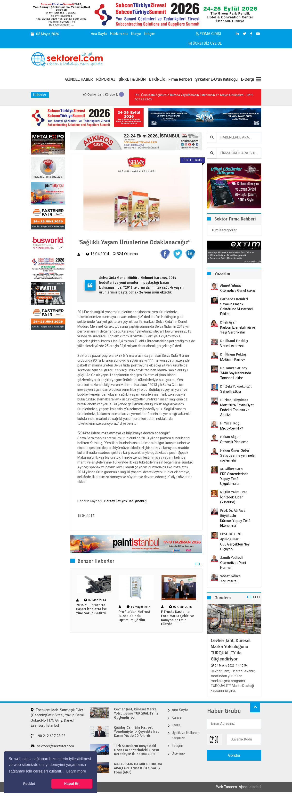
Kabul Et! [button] (72, 784)
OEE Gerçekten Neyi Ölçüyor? (235, 546)
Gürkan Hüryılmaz (234, 400)
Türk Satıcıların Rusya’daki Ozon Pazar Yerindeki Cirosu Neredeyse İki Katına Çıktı (136, 750)
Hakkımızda (119, 34)
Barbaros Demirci (234, 299)
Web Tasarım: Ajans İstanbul (238, 787)
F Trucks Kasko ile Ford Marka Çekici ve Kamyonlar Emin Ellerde (177, 618)
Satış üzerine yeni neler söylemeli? (238, 458)
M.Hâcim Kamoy (232, 359)
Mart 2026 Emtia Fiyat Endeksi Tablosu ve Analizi (237, 410)
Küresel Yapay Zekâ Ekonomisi (235, 523)
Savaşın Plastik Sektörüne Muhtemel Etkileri (236, 309)
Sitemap (178, 753)
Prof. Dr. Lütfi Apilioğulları (230, 536)
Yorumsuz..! (229, 581)
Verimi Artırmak (232, 346)
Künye (136, 34)
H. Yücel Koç (229, 423)
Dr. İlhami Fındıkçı (234, 341)
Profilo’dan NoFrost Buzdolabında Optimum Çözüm (134, 616)
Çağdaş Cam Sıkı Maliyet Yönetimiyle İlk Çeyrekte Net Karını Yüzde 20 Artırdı (136, 732)
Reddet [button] (29, 784)
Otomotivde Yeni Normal (233, 565)
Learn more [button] (76, 771)
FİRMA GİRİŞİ (208, 34)
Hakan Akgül (229, 437)
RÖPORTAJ (105, 79)
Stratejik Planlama (234, 442)
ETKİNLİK (157, 79)
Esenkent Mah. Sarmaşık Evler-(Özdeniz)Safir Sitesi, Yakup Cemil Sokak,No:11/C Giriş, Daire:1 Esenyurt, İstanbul (58, 718)
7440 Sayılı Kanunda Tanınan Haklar (235, 375)
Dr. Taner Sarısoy (233, 368)
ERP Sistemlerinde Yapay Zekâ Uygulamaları (234, 479)
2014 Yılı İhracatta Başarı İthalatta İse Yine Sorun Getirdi (91, 609)
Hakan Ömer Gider (235, 450)
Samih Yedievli (231, 558)
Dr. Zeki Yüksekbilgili (236, 386)
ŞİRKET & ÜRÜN (132, 79)
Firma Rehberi (180, 79)
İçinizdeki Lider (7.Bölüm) (231, 499)
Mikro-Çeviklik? (231, 428)
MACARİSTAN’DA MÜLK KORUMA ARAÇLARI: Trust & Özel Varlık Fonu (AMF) (138, 768)
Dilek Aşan (228, 322)
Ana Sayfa (99, 34)
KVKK (176, 725)
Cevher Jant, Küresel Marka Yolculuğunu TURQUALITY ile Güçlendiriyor (231, 650)
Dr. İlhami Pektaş (233, 354)
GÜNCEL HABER (79, 79)
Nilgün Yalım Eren (234, 492)
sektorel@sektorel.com (52, 746)
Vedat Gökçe (230, 576)
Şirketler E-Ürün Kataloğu (216, 79)
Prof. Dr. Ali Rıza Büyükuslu (232, 513)
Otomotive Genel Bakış (237, 291)
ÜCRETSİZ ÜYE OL (205, 43)
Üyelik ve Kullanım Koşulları (186, 735)
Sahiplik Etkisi (230, 391)
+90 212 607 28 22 (48, 736)
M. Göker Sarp (231, 469)
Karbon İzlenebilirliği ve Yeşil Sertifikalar (237, 329)
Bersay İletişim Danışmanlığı (125, 501)
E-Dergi (247, 79)
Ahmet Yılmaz (231, 286)
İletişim (149, 34)
